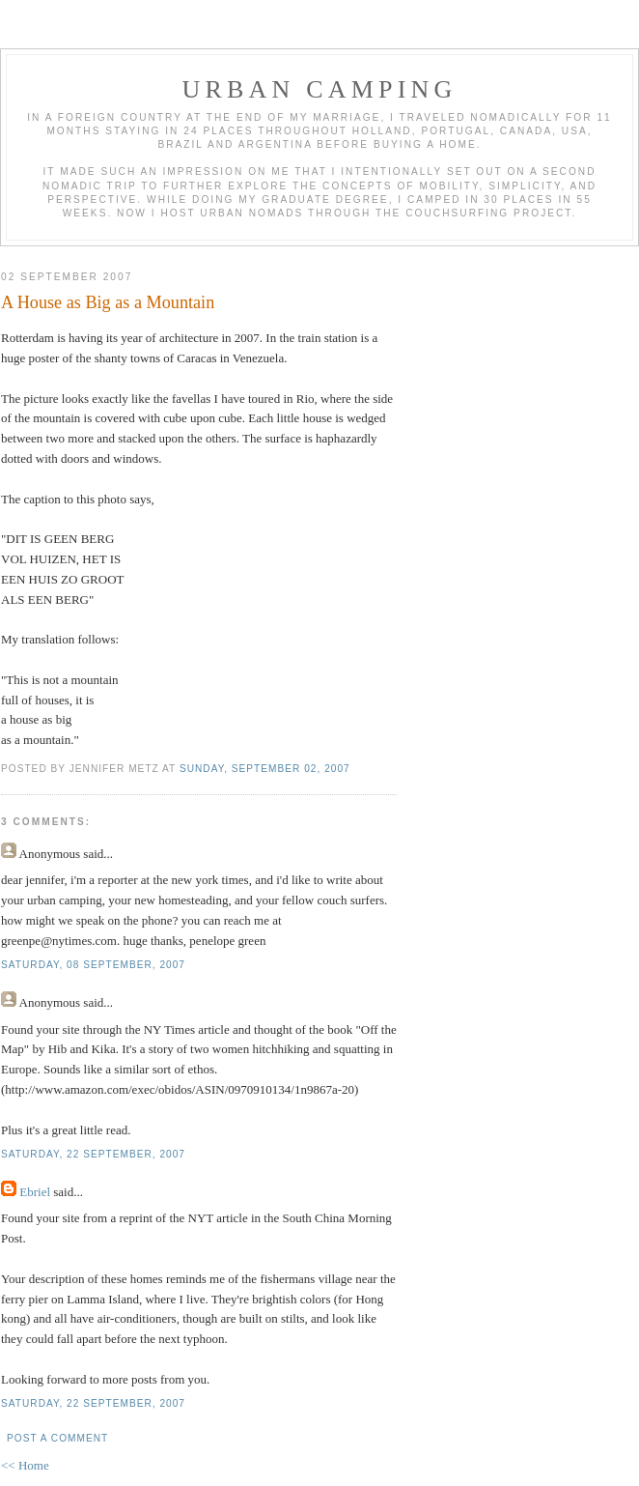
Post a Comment (57, 1438)
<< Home (25, 1465)
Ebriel (34, 1192)
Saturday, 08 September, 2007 (93, 964)
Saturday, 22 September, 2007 (93, 1154)
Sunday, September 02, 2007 (265, 768)
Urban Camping (319, 89)
